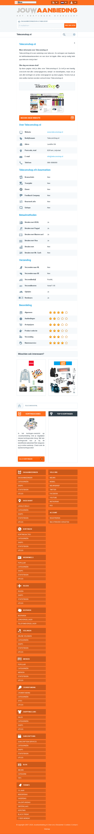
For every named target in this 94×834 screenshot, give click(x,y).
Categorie (22, 774)
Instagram (54, 502)
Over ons (52, 825)
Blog (22, 765)
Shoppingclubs (27, 712)
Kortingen (25, 529)
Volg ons (53, 472)
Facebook (54, 494)
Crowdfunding (27, 687)
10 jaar (21, 790)
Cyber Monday (24, 818)
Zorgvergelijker (25, 620)
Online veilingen (25, 636)
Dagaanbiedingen (28, 472)
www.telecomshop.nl (55, 132)
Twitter (53, 490)
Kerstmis (22, 810)
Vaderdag (22, 798)
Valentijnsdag (24, 802)
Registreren (55, 518)
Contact (74, 825)
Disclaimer (59, 825)
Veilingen (24, 631)
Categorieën (23, 482)
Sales (20, 717)
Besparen (24, 610)
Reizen (23, 586)
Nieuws (21, 770)
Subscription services (27, 742)
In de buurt (25, 501)
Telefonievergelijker (27, 624)
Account (53, 513)
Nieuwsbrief (55, 486)
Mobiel (52, 482)
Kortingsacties (24, 534)
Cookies (67, 825)
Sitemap (47, 829)
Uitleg (20, 494)
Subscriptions (26, 736)
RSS (51, 506)
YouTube (53, 498)
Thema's (24, 785)
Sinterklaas (23, 806)
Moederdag (22, 794)
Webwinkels (25, 557)
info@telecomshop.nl (55, 156)
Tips (19, 778)
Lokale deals (23, 506)
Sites (20, 701)
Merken (23, 659)
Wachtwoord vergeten (59, 522)
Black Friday (23, 814)
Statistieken (23, 490)
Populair (22, 563)
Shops (20, 486)
